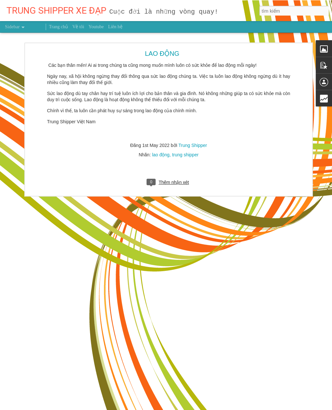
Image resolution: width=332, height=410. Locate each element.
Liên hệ (115, 26)
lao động (161, 122)
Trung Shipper (192, 113)
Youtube (96, 26)
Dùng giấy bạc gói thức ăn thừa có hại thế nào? (57, 390)
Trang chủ (58, 26)
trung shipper (185, 122)
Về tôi (78, 26)
